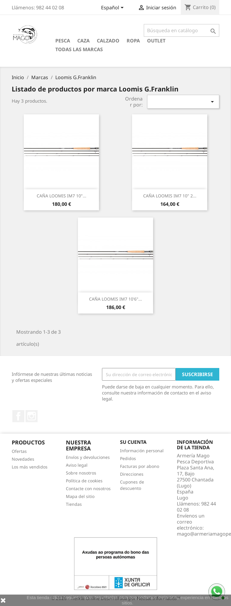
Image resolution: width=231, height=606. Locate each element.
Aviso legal (77, 465)
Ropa (133, 40)
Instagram (32, 416)
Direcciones (131, 474)
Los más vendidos (30, 467)
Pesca (62, 40)
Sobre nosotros (81, 473)
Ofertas (19, 451)
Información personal (142, 450)
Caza (83, 40)
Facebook (18, 416)
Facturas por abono (139, 466)
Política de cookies (84, 481)
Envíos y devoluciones (88, 457)
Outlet (156, 40)
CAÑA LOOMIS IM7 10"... (61, 196)
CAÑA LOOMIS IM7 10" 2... (169, 196)
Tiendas (74, 504)
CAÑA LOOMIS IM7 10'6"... (115, 299)
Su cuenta (133, 442)
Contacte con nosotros (88, 488)
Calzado (108, 40)
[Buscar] (181, 30)
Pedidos (128, 458)
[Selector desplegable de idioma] (113, 8)
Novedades (23, 459)
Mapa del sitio (80, 496)
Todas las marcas (79, 49)
